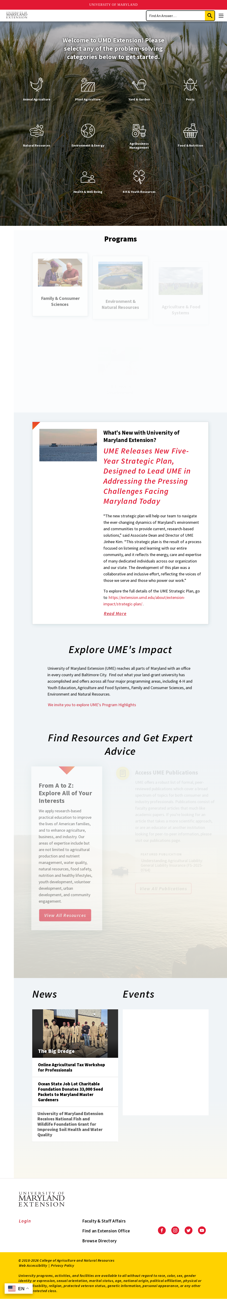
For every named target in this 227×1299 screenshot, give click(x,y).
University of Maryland (113, 4)
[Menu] (221, 16)
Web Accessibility (33, 1265)
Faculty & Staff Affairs (104, 1221)
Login (25, 1221)
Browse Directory (99, 1240)
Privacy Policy (62, 1265)
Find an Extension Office (106, 1231)
